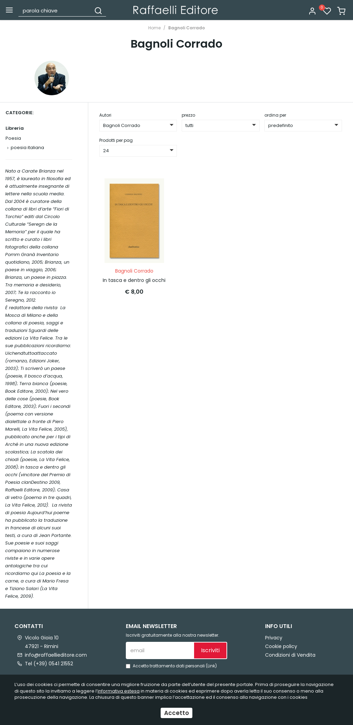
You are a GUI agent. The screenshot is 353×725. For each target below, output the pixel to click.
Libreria (15, 128)
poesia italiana (27, 147)
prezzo (188, 115)
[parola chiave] (55, 10)
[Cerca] (98, 10)
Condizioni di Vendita (290, 654)
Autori (105, 115)
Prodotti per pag (116, 140)
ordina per (275, 115)
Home (154, 28)
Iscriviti (210, 650)
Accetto (176, 713)
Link (211, 666)
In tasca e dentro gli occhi (134, 280)
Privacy (273, 637)
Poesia (13, 138)
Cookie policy (281, 646)
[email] (159, 650)
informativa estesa (119, 691)
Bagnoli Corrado (186, 28)
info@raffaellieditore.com (56, 654)
